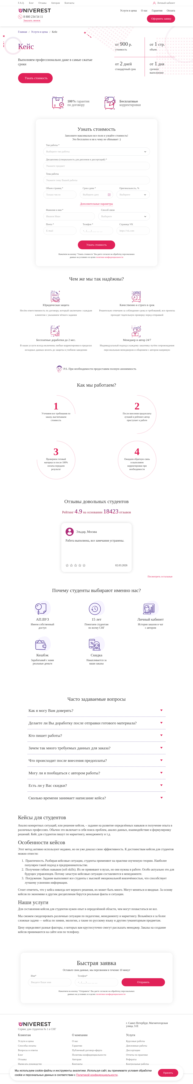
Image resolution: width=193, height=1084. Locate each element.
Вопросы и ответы (28, 1050)
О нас (144, 10)
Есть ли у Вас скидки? (48, 785)
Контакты (69, 3)
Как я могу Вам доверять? (51, 710)
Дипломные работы (136, 1045)
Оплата (171, 10)
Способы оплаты (27, 1045)
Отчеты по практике (137, 1054)
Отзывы (42, 3)
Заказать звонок (31, 20)
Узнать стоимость (36, 78)
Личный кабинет (166, 3)
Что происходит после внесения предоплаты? (68, 760)
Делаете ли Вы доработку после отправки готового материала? (83, 723)
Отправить (143, 982)
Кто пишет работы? (45, 735)
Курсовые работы (135, 1041)
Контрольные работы (137, 1064)
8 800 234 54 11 (33, 16)
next (171, 512)
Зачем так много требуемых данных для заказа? (69, 748)
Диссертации (133, 1050)
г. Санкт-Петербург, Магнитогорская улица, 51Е (147, 1024)
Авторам (55, 3)
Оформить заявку (161, 18)
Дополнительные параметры (96, 203)
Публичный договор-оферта (87, 1050)
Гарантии (157, 10)
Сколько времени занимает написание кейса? (67, 798)
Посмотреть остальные (160, 576)
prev (22, 512)
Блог (31, 3)
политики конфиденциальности (109, 257)
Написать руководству (30, 1064)
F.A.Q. (21, 3)
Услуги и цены (128, 10)
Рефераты (131, 1059)
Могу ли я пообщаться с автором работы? (64, 773)
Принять (166, 1072)
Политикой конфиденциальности (110, 1075)
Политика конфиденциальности (89, 1054)
